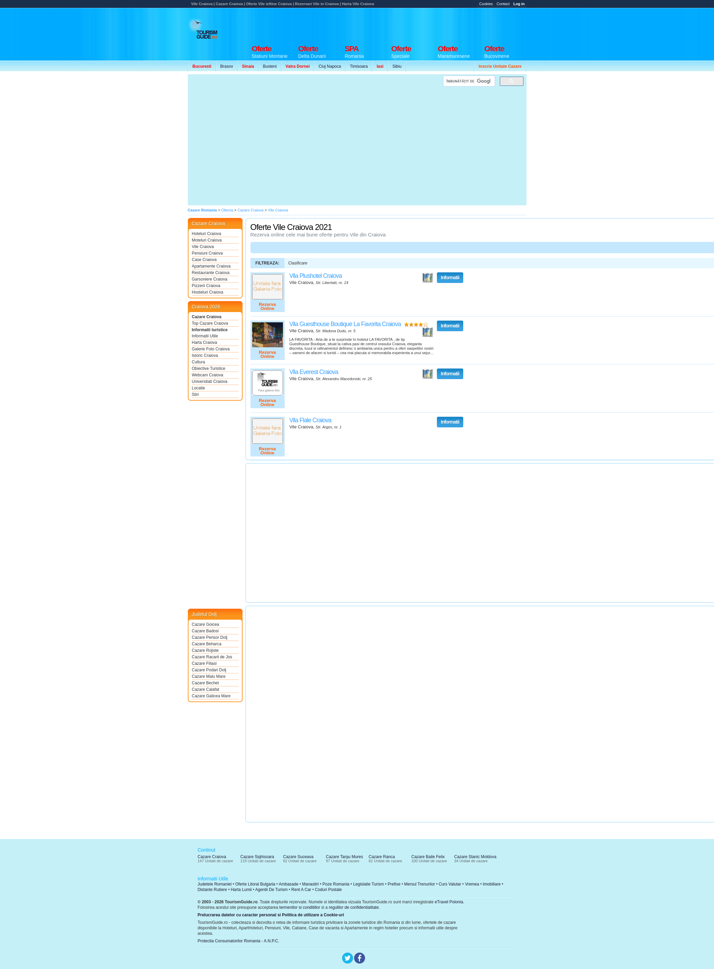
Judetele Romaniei (215, 884)
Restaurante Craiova (211, 272)
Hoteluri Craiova (206, 233)
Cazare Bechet (205, 683)
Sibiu (397, 66)
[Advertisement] (252, 140)
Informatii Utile (205, 336)
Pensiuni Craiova (207, 253)
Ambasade (288, 884)
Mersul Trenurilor (419, 884)
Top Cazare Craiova (210, 323)
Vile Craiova (203, 246)
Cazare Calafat (205, 689)
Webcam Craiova (207, 375)
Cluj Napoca (330, 66)
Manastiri (310, 884)
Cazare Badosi (205, 631)
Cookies (486, 4)
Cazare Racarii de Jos (212, 657)
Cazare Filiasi (204, 663)
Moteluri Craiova (207, 240)
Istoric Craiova (205, 355)
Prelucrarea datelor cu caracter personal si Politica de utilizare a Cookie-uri (271, 915)
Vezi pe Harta (427, 277)
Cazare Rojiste (205, 650)
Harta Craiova (204, 342)
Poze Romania (336, 884)
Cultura (198, 362)
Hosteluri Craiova (207, 292)
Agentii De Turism (271, 889)
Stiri (195, 394)
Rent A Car (301, 889)
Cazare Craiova (207, 316)
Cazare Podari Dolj (209, 670)
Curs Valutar (450, 884)
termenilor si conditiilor (299, 907)
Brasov (226, 66)
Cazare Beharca (207, 644)
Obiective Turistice (208, 368)
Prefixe (394, 884)
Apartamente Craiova (211, 266)
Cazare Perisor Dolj (210, 637)
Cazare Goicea (205, 624)
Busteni (270, 66)
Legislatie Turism (368, 884)
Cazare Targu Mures (344, 856)
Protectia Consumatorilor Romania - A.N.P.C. (239, 941)
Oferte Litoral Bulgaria (255, 884)
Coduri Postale (328, 889)
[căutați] (468, 81)
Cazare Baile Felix (428, 856)
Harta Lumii (241, 889)
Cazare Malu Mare (209, 676)
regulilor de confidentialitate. (354, 907)
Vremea (472, 884)
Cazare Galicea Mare (211, 696)
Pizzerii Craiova (206, 285)
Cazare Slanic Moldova (475, 856)
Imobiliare (492, 884)
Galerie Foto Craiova (211, 349)
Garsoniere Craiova (210, 279)
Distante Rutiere (212, 889)
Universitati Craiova (210, 381)
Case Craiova (204, 259)
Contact (503, 4)
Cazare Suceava (298, 856)
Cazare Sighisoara (257, 856)
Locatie (198, 388)
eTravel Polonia (449, 902)
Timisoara (359, 66)
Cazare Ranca (382, 856)
